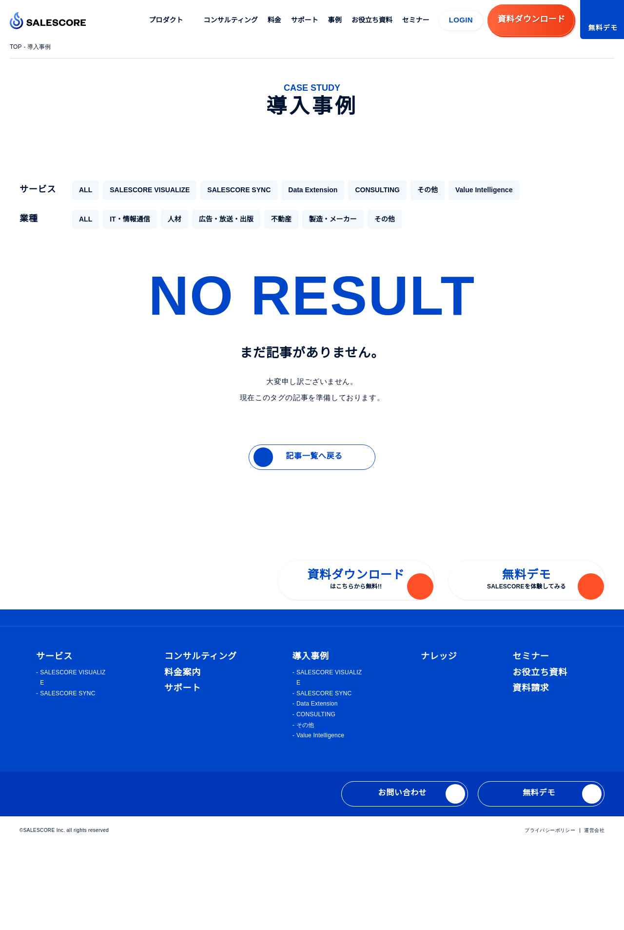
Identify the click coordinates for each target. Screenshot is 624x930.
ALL (85, 190)
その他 (416, 190)
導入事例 (40, 47)
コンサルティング (231, 20)
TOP (16, 47)
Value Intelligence (475, 190)
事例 (335, 20)
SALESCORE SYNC (229, 190)
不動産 (281, 219)
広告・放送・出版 (225, 219)
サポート (305, 20)
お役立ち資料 (372, 20)
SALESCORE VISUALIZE (146, 190)
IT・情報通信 (129, 219)
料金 (275, 20)
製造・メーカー (332, 219)
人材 (174, 219)
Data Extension (301, 190)
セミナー (416, 20)
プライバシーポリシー (550, 914)
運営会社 (594, 914)
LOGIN (461, 20)
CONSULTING (366, 190)
